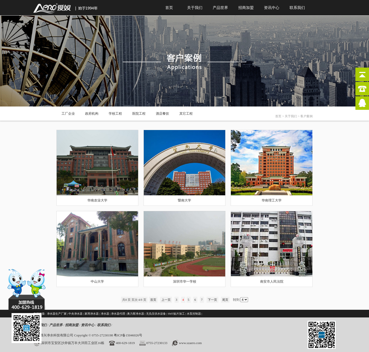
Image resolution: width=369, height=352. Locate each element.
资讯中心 (271, 8)
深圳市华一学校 (184, 281)
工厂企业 (68, 113)
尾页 (225, 300)
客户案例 (306, 116)
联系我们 (297, 8)
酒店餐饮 (162, 113)
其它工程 (186, 113)
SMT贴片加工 (176, 313)
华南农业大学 (97, 200)
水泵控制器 (194, 313)
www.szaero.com (190, 343)
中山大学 (97, 281)
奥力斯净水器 (135, 313)
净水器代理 (118, 313)
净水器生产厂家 (57, 313)
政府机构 (91, 113)
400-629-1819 (125, 343)
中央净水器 (75, 313)
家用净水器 (92, 313)
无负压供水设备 (156, 313)
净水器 (105, 313)
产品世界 (220, 8)
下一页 (212, 300)
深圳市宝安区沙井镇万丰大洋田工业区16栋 (72, 343)
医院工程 (139, 113)
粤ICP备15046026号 (128, 335)
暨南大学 (184, 200)
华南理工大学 (272, 200)
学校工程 (115, 113)
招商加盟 (246, 8)
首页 (169, 8)
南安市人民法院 (271, 281)
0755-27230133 (156, 343)
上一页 (166, 300)
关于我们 (194, 8)
